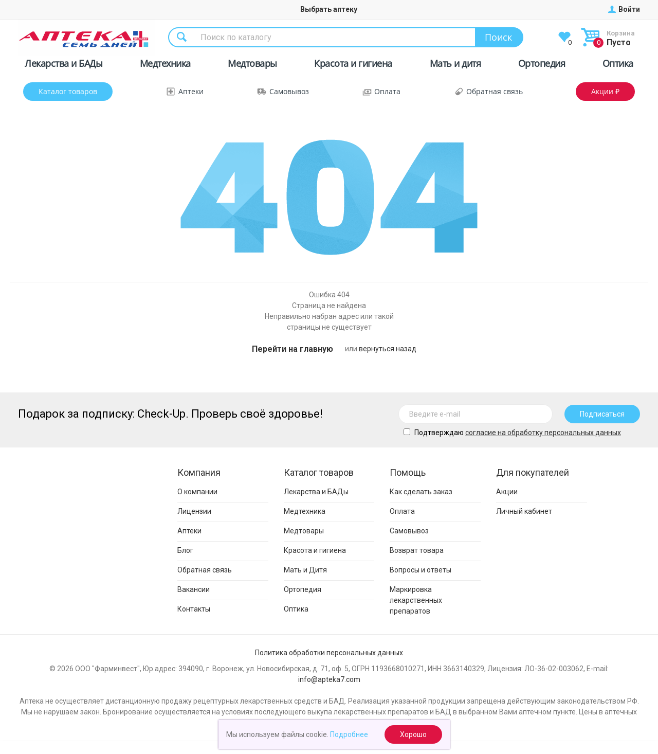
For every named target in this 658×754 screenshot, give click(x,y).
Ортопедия (541, 65)
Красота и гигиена (353, 65)
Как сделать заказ (421, 492)
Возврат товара (417, 550)
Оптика (617, 65)
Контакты (193, 609)
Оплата (387, 91)
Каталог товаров (68, 91)
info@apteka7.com (329, 679)
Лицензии (194, 511)
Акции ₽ (605, 91)
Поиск (498, 37)
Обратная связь (494, 91)
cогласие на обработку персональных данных (543, 432)
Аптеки (191, 91)
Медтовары (252, 65)
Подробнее (349, 734)
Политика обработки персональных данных (329, 653)
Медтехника (165, 65)
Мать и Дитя (305, 570)
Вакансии (193, 589)
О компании (197, 492)
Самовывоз (289, 91)
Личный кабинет (524, 511)
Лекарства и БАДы (63, 65)
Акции (507, 492)
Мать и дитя (455, 65)
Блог (185, 550)
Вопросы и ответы (420, 570)
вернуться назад (387, 349)
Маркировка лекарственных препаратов (416, 600)
